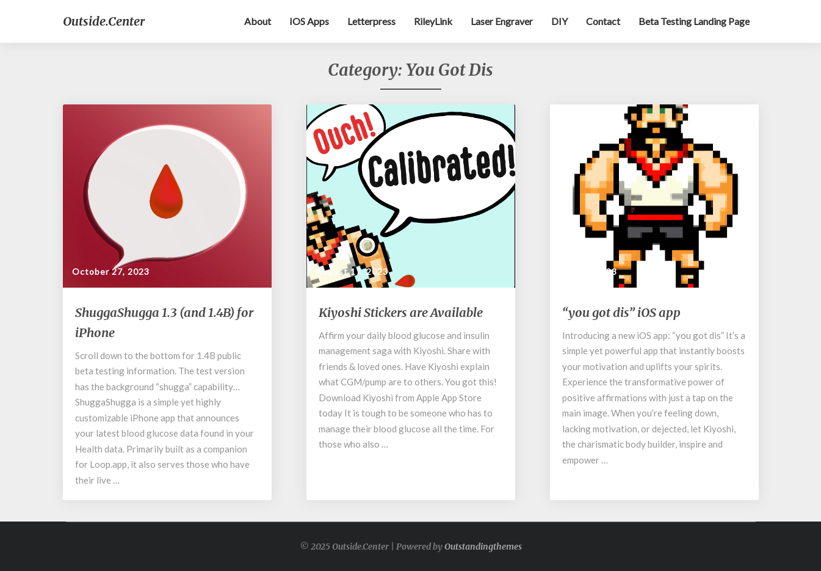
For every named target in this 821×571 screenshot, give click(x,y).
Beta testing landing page (694, 21)
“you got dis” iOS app (621, 312)
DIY (559, 21)
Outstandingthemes (483, 546)
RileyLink (433, 21)
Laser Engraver (502, 21)
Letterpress (371, 21)
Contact (603, 21)
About (257, 21)
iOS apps (309, 21)
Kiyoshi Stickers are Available (401, 312)
